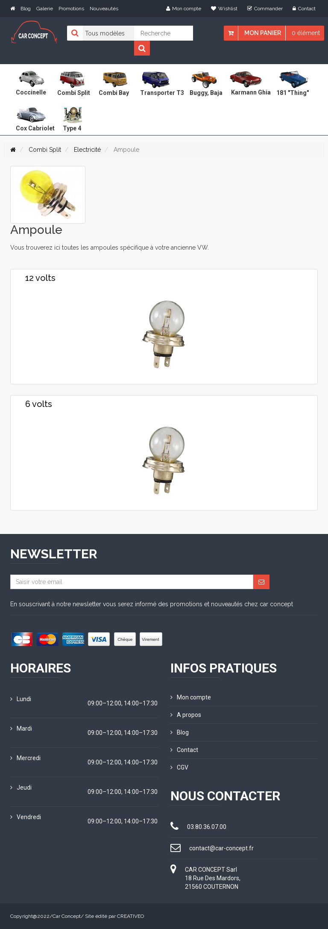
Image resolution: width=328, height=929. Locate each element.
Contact (304, 9)
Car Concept (67, 916)
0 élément (306, 32)
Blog (25, 9)
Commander (265, 9)
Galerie (44, 9)
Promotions (71, 9)
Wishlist (224, 9)
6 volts (38, 404)
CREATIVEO (130, 916)
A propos (185, 714)
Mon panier (262, 32)
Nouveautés (104, 9)
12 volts (40, 278)
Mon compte (183, 9)
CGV (179, 767)
